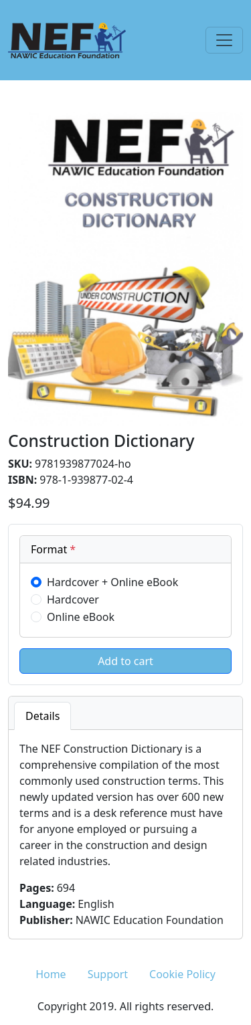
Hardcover (73, 599)
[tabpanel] (125, 834)
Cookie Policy (182, 974)
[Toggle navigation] (224, 40)
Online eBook (80, 617)
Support (108, 974)
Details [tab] (42, 716)
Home (50, 974)
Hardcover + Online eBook (112, 582)
